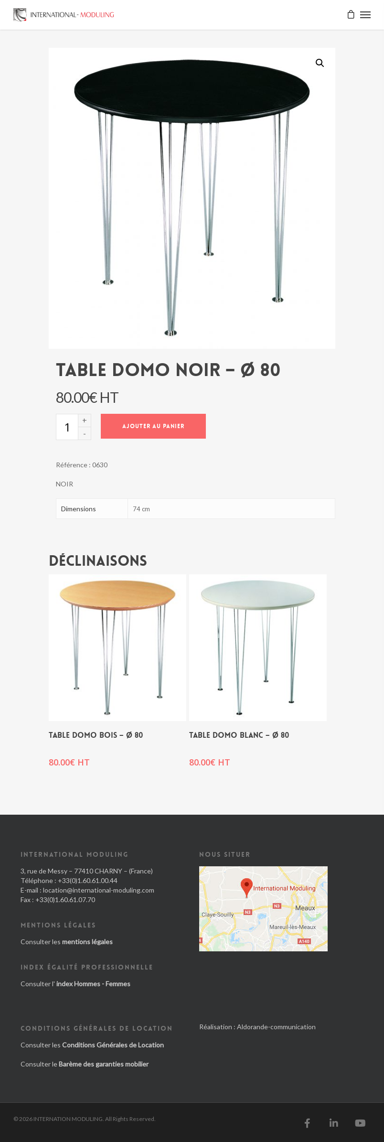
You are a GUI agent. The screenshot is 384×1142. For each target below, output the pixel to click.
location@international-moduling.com (98, 890)
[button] (320, 63)
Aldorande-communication (276, 1027)
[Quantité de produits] (67, 427)
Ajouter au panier (153, 426)
